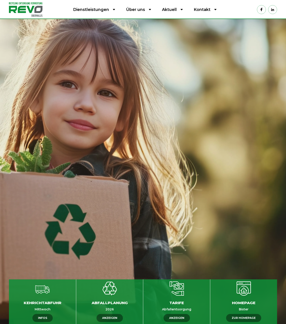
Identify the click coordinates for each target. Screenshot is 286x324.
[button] (93, 9)
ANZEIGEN (109, 318)
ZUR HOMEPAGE (244, 318)
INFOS (42, 318)
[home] (27, 9)
